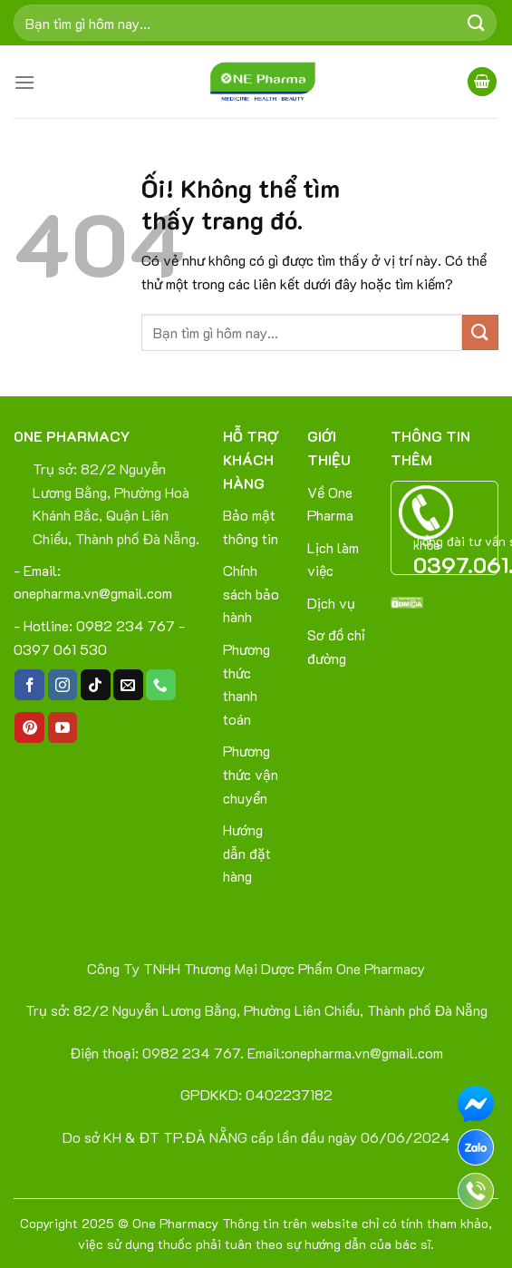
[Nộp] (477, 22)
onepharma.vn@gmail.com (93, 592)
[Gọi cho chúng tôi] (161, 684)
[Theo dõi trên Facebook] (29, 684)
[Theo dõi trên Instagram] (63, 684)
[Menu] (24, 82)
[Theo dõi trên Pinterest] (29, 727)
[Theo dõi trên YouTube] (63, 727)
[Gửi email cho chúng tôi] (128, 684)
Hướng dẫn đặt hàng (247, 852)
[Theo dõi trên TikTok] (96, 684)
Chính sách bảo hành (251, 593)
